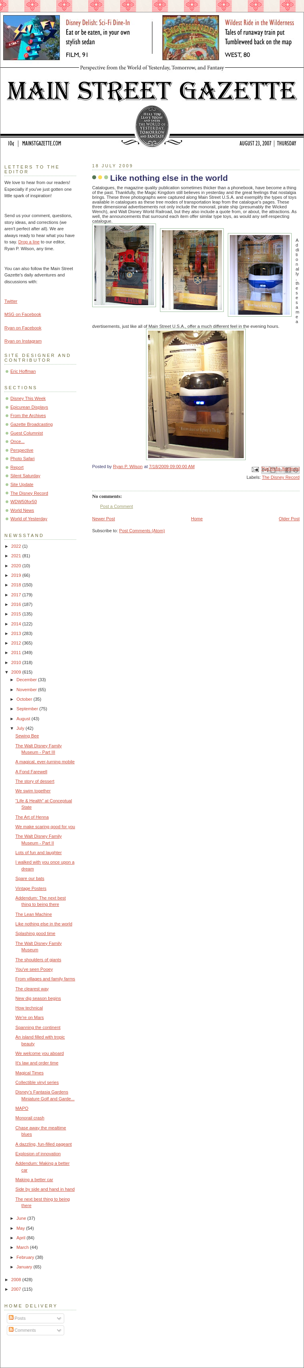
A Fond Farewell (31, 771)
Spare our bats (30, 878)
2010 (16, 662)
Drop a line (28, 241)
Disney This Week (28, 398)
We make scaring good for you (45, 826)
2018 (16, 584)
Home (197, 518)
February (25, 1257)
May (21, 1228)
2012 (16, 643)
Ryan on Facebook (22, 327)
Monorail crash (30, 1117)
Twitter (11, 301)
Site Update (22, 484)
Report (17, 467)
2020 (16, 565)
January (24, 1266)
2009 (16, 672)
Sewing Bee (27, 735)
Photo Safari (22, 458)
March (23, 1247)
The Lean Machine (34, 914)
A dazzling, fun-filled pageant (44, 1144)
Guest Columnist (26, 433)
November (27, 689)
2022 (16, 546)
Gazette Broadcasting (31, 424)
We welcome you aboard (40, 1053)
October (24, 699)
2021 (16, 555)
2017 (16, 594)
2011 (16, 652)
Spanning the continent (38, 1027)
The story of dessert (35, 781)
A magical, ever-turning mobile (45, 761)
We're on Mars (30, 1017)
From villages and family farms (45, 978)
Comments (22, 1330)
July (21, 728)
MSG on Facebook (22, 314)
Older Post (289, 518)
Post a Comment (116, 506)
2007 (16, 1289)
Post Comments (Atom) (142, 530)
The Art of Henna (32, 817)
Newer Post (103, 518)
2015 (16, 613)
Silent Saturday (25, 475)
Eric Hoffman (23, 371)
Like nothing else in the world (44, 923)
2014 (16, 623)
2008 (16, 1279)
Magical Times (30, 1072)
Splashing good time (35, 933)
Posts (17, 1318)
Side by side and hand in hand (45, 1189)
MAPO (22, 1108)
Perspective (22, 450)
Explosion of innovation (38, 1153)
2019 (16, 575)
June (21, 1218)
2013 (16, 633)
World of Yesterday (28, 518)
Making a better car (34, 1179)
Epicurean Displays (29, 407)
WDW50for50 (23, 501)
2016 (16, 604)
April (21, 1237)
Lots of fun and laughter (39, 852)
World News (22, 510)
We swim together (33, 790)
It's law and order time (37, 1062)
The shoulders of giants (38, 959)
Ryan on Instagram (22, 341)
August (23, 718)
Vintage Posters (31, 888)
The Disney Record (281, 477)
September (27, 708)
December (27, 679)
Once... (17, 441)
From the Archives (28, 415)
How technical (29, 1007)
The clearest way (32, 988)
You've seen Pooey (34, 969)
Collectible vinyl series (37, 1082)
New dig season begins (38, 998)
